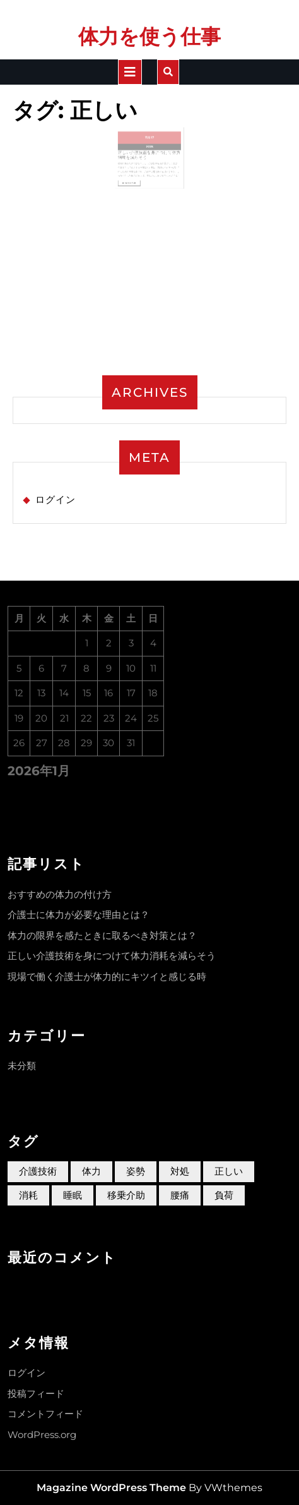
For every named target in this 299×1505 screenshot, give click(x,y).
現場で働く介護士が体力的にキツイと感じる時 (107, 976)
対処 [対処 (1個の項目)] (179, 1171)
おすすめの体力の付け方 (60, 894)
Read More (135, 179)
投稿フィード (36, 1393)
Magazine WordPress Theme (111, 1488)
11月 (148, 142)
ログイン (55, 499)
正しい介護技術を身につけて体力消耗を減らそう (112, 956)
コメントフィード (45, 1414)
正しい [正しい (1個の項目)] (228, 1171)
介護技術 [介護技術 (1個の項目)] (38, 1171)
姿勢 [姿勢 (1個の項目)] (135, 1171)
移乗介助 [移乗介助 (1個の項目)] (126, 1195)
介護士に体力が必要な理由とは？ (79, 915)
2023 (150, 149)
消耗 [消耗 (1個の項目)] (28, 1195)
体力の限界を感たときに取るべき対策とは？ (102, 935)
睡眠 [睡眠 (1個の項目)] (72, 1195)
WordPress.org (42, 1435)
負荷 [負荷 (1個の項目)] (223, 1195)
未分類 (22, 1066)
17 (152, 142)
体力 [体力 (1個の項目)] (91, 1171)
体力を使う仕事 (149, 36)
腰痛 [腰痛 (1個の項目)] (179, 1195)
